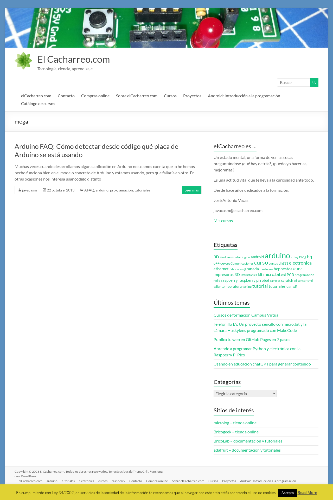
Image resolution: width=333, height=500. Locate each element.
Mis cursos (223, 220)
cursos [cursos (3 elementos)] (273, 263)
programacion (121, 190)
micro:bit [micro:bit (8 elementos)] (271, 274)
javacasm (29, 190)
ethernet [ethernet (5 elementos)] (221, 269)
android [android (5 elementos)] (257, 257)
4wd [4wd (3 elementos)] (223, 257)
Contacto (66, 95)
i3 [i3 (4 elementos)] (294, 269)
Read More (307, 492)
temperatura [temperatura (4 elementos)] (231, 286)
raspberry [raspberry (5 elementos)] (229, 280)
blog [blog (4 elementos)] (302, 257)
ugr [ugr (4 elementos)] (289, 286)
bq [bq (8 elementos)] (309, 256)
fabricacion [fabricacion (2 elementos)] (236, 269)
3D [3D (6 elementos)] (216, 256)
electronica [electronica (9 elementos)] (300, 263)
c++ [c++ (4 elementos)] (217, 263)
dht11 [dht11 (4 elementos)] (283, 263)
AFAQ (89, 190)
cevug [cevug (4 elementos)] (225, 263)
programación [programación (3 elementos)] (304, 275)
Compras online (95, 95)
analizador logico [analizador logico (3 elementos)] (238, 257)
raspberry (118, 481)
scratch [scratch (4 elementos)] (287, 280)
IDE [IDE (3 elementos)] (299, 269)
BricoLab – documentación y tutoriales (248, 440)
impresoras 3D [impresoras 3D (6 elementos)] (227, 274)
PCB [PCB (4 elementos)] (290, 275)
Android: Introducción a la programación (244, 95)
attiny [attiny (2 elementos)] (294, 257)
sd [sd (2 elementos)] (295, 280)
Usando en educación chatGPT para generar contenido (262, 363)
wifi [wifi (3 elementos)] (295, 287)
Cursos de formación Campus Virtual (246, 314)
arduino (102, 190)
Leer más (191, 190)
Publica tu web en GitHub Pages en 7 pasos (252, 339)
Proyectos (192, 95)
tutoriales (142, 190)
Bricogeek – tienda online (236, 431)
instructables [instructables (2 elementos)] (249, 275)
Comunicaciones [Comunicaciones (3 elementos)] (241, 263)
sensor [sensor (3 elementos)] (302, 281)
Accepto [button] (287, 493)
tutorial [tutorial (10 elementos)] (260, 286)
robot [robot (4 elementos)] (264, 280)
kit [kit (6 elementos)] (260, 274)
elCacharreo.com (36, 95)
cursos (102, 481)
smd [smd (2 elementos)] (310, 280)
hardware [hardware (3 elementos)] (266, 269)
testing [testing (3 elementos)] (247, 287)
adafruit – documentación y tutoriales (247, 449)
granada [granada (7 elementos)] (251, 268)
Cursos (170, 95)
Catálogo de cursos (38, 103)
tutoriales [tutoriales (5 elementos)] (277, 286)
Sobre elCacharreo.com (136, 95)
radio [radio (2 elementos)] (217, 280)
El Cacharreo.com (73, 59)
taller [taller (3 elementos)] (217, 287)
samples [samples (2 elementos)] (275, 280)
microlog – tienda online (235, 422)
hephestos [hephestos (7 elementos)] (283, 268)
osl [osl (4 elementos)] (283, 275)
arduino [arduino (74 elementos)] (277, 255)
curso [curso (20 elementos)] (261, 262)
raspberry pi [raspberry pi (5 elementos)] (249, 280)
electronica (86, 481)
